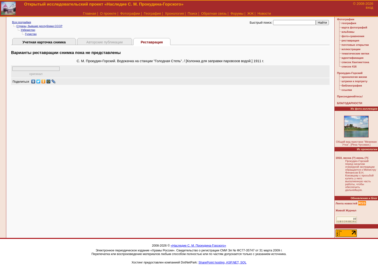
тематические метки (355, 53)
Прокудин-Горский (350, 73)
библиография (352, 85)
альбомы (348, 31)
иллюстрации (351, 49)
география (349, 23)
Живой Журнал (346, 210)
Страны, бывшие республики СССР (39, 26)
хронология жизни (354, 76)
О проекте (108, 13)
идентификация (353, 57)
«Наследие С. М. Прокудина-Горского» (198, 245)
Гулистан (31, 34)
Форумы (236, 13)
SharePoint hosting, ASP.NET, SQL (222, 262)
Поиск (192, 13)
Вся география (21, 22)
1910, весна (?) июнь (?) (352, 157)
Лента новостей (346, 203)
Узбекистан (28, 29)
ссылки (347, 89)
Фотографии (130, 13)
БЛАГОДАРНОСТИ (349, 103)
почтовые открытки (355, 44)
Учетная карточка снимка (44, 42)
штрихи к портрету (354, 81)
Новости (264, 13)
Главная (89, 13)
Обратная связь (214, 13)
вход (369, 7)
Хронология (174, 13)
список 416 (349, 66)
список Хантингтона (355, 62)
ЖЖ (250, 13)
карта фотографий (354, 27)
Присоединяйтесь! (350, 96)
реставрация (350, 40)
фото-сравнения (353, 36)
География (152, 13)
